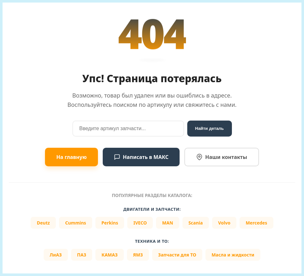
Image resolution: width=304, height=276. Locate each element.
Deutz (43, 223)
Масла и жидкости (232, 255)
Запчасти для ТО (177, 255)
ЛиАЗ (56, 255)
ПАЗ (81, 255)
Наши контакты (221, 157)
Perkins (109, 223)
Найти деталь (209, 128)
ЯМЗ (138, 255)
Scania (196, 223)
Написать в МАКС (141, 157)
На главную (71, 157)
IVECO (140, 223)
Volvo (224, 223)
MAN (167, 223)
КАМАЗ (109, 255)
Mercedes (256, 223)
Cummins (75, 223)
